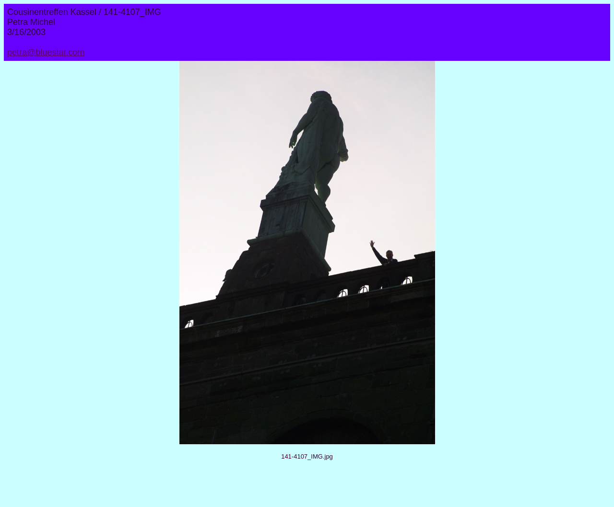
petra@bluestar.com (45, 52)
